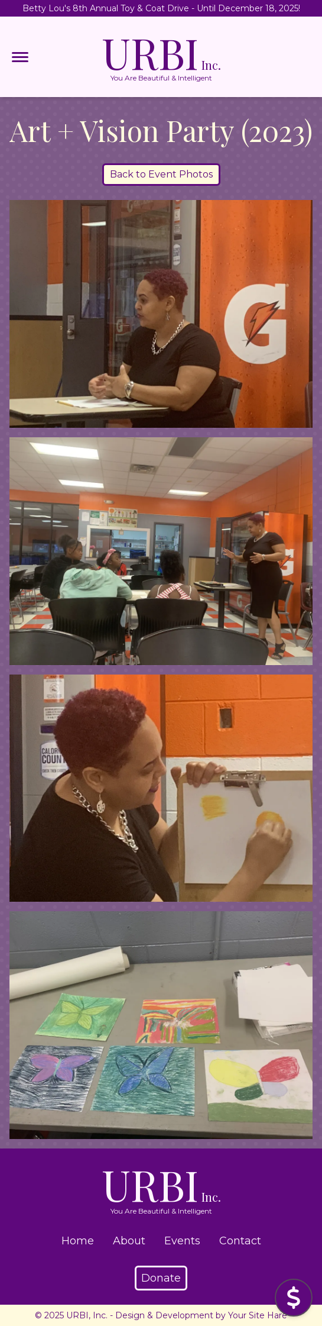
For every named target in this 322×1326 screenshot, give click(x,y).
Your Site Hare (257, 1315)
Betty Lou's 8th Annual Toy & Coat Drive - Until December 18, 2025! (161, 8)
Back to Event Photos (161, 174)
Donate (161, 1278)
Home (77, 1240)
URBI (161, 57)
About (129, 1240)
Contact (240, 1240)
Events (182, 1240)
